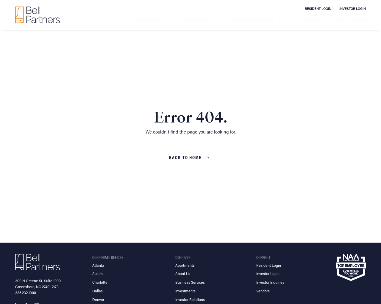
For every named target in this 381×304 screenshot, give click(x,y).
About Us (195, 19)
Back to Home (186, 157)
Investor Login (352, 8)
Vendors (263, 291)
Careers (309, 19)
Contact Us (352, 19)
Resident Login (318, 8)
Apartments (150, 19)
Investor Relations (190, 299)
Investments (185, 291)
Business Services (252, 19)
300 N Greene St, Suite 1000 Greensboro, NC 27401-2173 (38, 283)
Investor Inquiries (270, 282)
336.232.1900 (25, 292)
